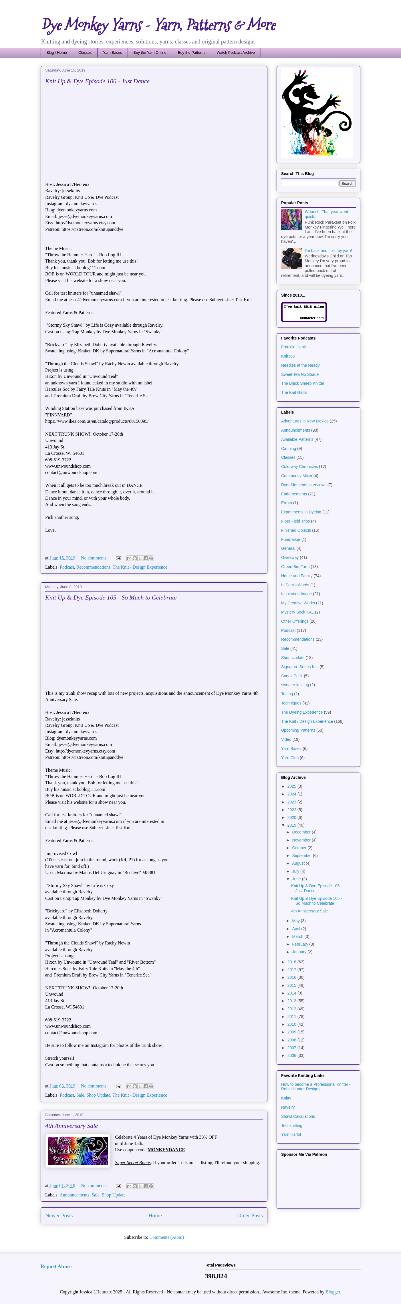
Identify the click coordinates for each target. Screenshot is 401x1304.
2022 (292, 809)
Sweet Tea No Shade (300, 374)
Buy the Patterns (191, 52)
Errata (286, 503)
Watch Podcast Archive (236, 52)
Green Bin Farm (295, 566)
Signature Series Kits (300, 666)
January (299, 952)
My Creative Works (298, 603)
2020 (292, 817)
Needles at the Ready (300, 365)
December (301, 832)
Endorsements (294, 494)
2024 (292, 794)
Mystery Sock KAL (297, 612)
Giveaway (290, 557)
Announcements (74, 1194)
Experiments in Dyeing (301, 512)
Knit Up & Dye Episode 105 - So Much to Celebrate (110, 597)
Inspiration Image (296, 594)
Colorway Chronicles (299, 466)
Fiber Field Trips (295, 521)
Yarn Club (290, 757)
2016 (292, 977)
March (298, 936)
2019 (292, 825)
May (296, 920)
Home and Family (297, 575)
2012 (292, 1009)
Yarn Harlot (291, 1134)
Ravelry (288, 1107)
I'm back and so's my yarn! (328, 250)
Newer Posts (59, 1215)
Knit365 (288, 356)
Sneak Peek (292, 676)
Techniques (291, 703)
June (297, 879)
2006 (292, 1055)
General (288, 548)
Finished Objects (296, 530)
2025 (292, 786)
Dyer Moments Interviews (303, 485)
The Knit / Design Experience (140, 567)
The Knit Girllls (294, 392)
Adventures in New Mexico (305, 421)
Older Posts (250, 1215)
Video (286, 739)
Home (155, 1215)
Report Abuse (56, 1266)
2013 (292, 1001)
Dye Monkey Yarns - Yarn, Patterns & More (158, 25)
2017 (292, 969)
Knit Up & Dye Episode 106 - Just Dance (97, 81)
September (302, 855)
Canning (288, 448)
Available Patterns (297, 439)
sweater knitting (295, 684)
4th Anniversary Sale (71, 1125)
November (301, 840)
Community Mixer (296, 475)
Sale (80, 1095)
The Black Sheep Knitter (302, 383)
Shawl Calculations (298, 1116)
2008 (292, 1040)
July (296, 871)
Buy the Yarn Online (150, 52)
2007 (292, 1047)
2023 (292, 802)
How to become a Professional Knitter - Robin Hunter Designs (316, 1086)
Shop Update (98, 1095)
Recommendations (93, 567)
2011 (292, 1016)
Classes (85, 52)
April (296, 928)
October (299, 847)
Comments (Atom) (166, 1237)
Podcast (67, 567)
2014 (292, 993)
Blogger (332, 1291)
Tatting (287, 694)
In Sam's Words (295, 585)
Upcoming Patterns (298, 730)
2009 (292, 1032)
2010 (292, 1024)
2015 (292, 985)
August (298, 863)
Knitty (286, 1098)
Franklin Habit (293, 347)
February (300, 944)
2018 (292, 962)
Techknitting (291, 1125)
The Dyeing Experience (302, 712)
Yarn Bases (112, 52)
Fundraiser (290, 539)
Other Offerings (294, 621)
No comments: (95, 557)
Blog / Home (57, 52)
